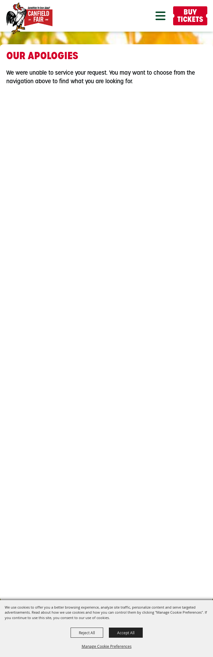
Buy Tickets (190, 16)
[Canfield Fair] (29, 18)
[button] (160, 16)
